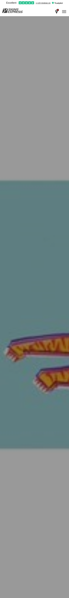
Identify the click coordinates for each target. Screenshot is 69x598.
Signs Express (12, 10)
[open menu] (64, 11)
